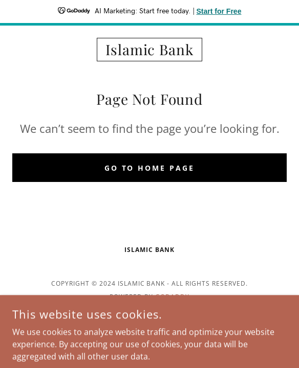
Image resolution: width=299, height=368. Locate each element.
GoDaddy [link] (172, 296)
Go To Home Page (149, 168)
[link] (149, 49)
